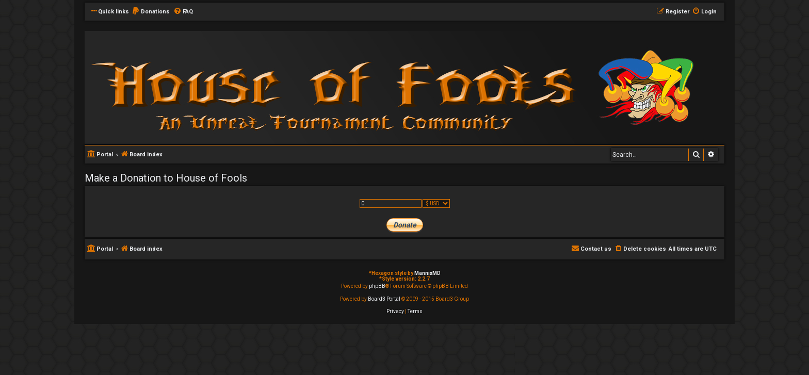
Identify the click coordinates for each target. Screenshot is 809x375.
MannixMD (427, 273)
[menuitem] (151, 12)
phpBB (377, 286)
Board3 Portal (384, 299)
